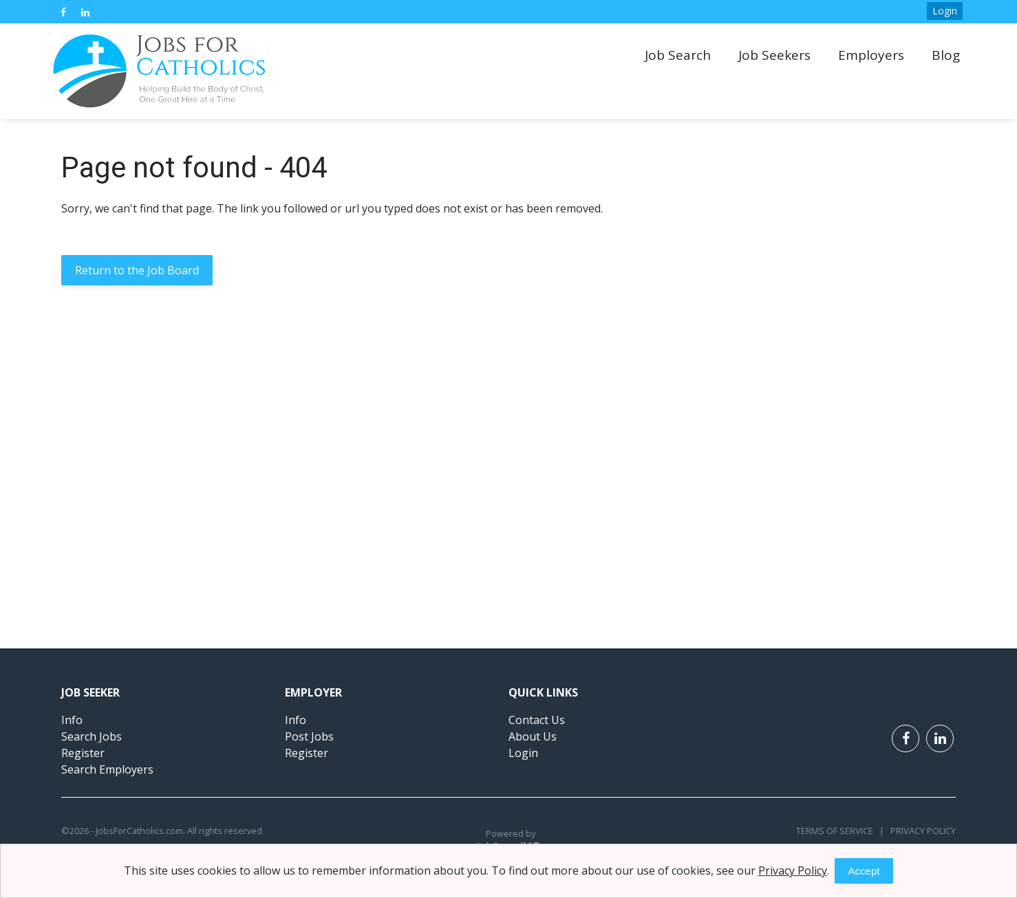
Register (83, 752)
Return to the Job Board (137, 270)
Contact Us (536, 719)
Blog (946, 55)
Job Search (678, 55)
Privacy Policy (920, 830)
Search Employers (107, 769)
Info (72, 719)
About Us (532, 736)
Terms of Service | (840, 830)
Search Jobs (91, 736)
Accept (864, 871)
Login (944, 10)
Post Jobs (309, 736)
